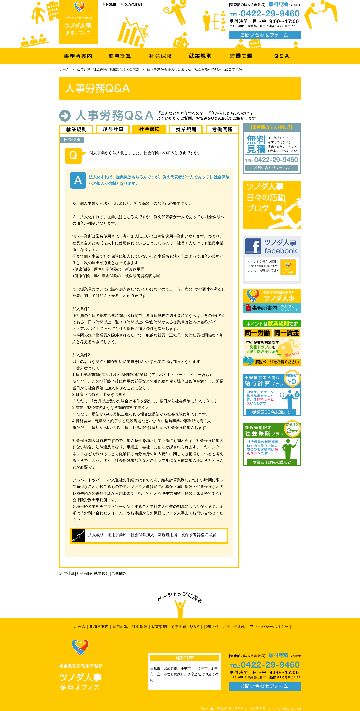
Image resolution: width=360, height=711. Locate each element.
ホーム (64, 69)
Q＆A (194, 627)
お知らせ (211, 627)
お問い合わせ (234, 627)
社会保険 (100, 69)
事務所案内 (99, 627)
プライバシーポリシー (269, 627)
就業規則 (116, 69)
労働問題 (132, 69)
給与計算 (83, 69)
